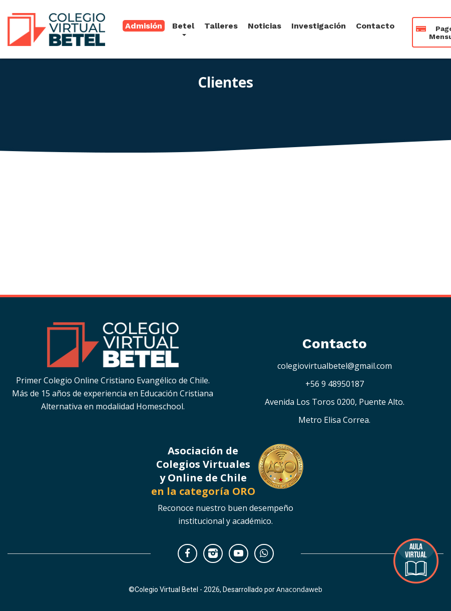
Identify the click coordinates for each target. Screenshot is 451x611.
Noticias (264, 23)
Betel (183, 23)
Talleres (221, 23)
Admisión (143, 23)
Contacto (375, 23)
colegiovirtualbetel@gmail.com (334, 365)
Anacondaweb (299, 589)
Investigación (318, 23)
